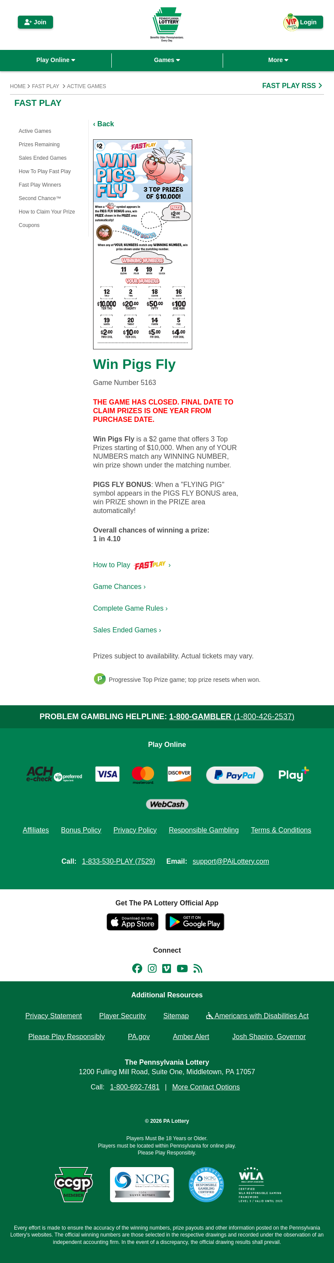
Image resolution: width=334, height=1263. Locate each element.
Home (18, 86)
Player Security (122, 1016)
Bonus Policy (81, 830)
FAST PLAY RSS (293, 85)
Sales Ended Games (43, 158)
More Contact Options (206, 1087)
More (278, 59)
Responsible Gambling (204, 830)
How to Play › (132, 565)
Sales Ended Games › (127, 630)
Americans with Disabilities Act (257, 1016)
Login (304, 24)
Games (167, 59)
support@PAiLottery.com (231, 861)
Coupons (29, 225)
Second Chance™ (40, 198)
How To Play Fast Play (45, 171)
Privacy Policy (135, 830)
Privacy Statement (53, 1016)
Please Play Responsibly (66, 1036)
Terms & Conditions (281, 830)
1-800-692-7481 (135, 1087)
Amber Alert (191, 1036)
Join (35, 22)
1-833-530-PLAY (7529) (118, 861)
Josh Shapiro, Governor (269, 1036)
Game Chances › (119, 586)
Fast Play (45, 86)
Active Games (86, 86)
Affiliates (36, 830)
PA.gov (139, 1036)
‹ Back (103, 124)
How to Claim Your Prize (47, 212)
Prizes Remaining (39, 144)
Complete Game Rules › (130, 608)
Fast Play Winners (40, 185)
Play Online (55, 59)
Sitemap (176, 1016)
